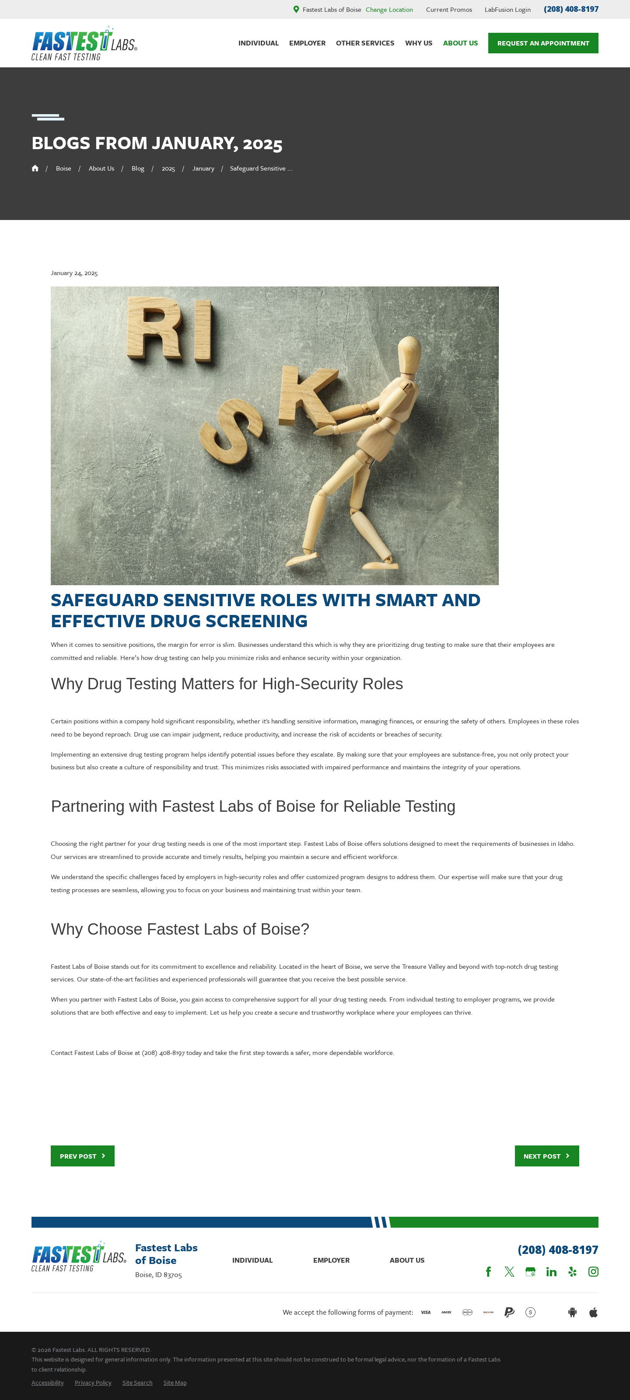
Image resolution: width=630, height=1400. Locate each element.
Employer (331, 1260)
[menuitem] (48, 1382)
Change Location (389, 9)
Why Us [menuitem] (419, 43)
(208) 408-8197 (571, 9)
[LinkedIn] (551, 1272)
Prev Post (83, 1156)
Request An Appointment (543, 43)
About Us (407, 1260)
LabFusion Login (508, 9)
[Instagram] (593, 1272)
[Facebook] (488, 1272)
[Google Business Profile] (530, 1272)
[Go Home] (35, 167)
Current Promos (449, 9)
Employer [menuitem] (307, 43)
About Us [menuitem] (460, 43)
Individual (252, 1260)
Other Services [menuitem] (365, 43)
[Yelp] (572, 1272)
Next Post (547, 1156)
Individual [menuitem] (258, 43)
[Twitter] (509, 1272)
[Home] (84, 43)
